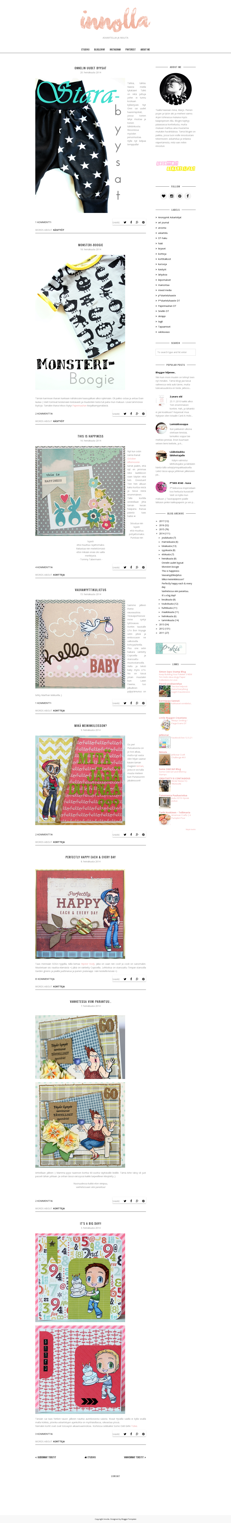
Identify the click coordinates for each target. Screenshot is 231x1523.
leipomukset (164, 279)
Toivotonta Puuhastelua (173, 795)
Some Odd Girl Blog (170, 769)
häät (160, 243)
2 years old (176, 396)
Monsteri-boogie (90, 245)
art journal (163, 222)
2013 (161, 624)
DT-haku (162, 238)
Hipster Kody (88, 963)
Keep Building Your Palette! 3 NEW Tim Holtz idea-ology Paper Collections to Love (175, 677)
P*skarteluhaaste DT (169, 300)
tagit (160, 321)
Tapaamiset (164, 326)
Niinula (163, 752)
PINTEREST (130, 49)
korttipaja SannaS (169, 700)
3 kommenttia (44, 1433)
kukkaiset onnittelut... (181, 703)
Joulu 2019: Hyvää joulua (180, 799)
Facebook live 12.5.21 (182, 737)
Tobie (134, 1426)
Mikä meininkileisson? (90, 725)
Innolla (106, 1519)
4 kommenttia (44, 567)
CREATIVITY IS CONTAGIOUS (174, 778)
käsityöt (58, 229)
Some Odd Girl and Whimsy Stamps (172, 773)
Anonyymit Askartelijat (169, 217)
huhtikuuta (167, 607)
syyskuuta (167, 550)
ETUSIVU (85, 49)
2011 (161, 632)
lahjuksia (162, 274)
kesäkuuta (167, 599)
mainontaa (163, 285)
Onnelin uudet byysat (91, 68)
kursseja (162, 264)
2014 (161, 533)
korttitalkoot (164, 259)
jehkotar (164, 735)
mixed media (164, 290)
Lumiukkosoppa (179, 424)
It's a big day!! (90, 1223)
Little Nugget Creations (173, 717)
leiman (140, 766)
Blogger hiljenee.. (166, 372)
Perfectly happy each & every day (91, 857)
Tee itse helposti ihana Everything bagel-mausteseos (180, 689)
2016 (161, 525)
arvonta (162, 227)
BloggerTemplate (128, 1519)
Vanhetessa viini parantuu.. (90, 1001)
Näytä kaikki (191, 829)
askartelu (163, 232)
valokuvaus (164, 331)
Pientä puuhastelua (170, 683)
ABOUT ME (145, 49)
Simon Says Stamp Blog (172, 671)
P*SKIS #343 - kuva (180, 483)
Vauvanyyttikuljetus (91, 590)
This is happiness (91, 436)
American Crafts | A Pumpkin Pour (181, 816)
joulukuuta (167, 537)
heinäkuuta (167, 558)
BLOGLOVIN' (99, 49)
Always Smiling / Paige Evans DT (179, 722)
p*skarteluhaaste (167, 295)
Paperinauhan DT (167, 305)
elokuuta (166, 554)
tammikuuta (168, 620)
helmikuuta (167, 616)
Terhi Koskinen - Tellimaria (174, 812)
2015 (161, 529)
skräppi (162, 316)
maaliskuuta (168, 612)
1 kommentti (43, 222)
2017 (161, 521)
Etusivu (92, 1457)
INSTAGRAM (115, 49)
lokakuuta (167, 546)
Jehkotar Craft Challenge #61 (178, 756)
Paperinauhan (79, 405)
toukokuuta (168, 603)
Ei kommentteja (45, 978)
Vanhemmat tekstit (134, 1457)
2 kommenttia (44, 413)
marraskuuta (168, 541)
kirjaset (162, 248)
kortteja (59, 574)
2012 (161, 628)
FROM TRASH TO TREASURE (179, 782)
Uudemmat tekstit (47, 1457)
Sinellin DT (163, 311)
